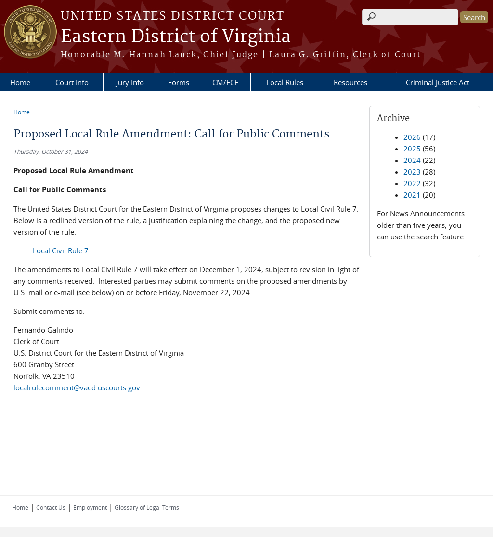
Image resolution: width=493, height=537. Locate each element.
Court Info (72, 82)
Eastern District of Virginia (176, 37)
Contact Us (50, 507)
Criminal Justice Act (437, 82)
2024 (412, 160)
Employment (90, 507)
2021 (412, 195)
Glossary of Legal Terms (147, 507)
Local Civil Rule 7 (61, 250)
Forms (178, 82)
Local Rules (284, 82)
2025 (412, 148)
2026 (412, 137)
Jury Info (130, 82)
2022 (412, 183)
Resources (350, 82)
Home (20, 82)
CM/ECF (225, 82)
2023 (412, 171)
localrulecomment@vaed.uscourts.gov (76, 387)
